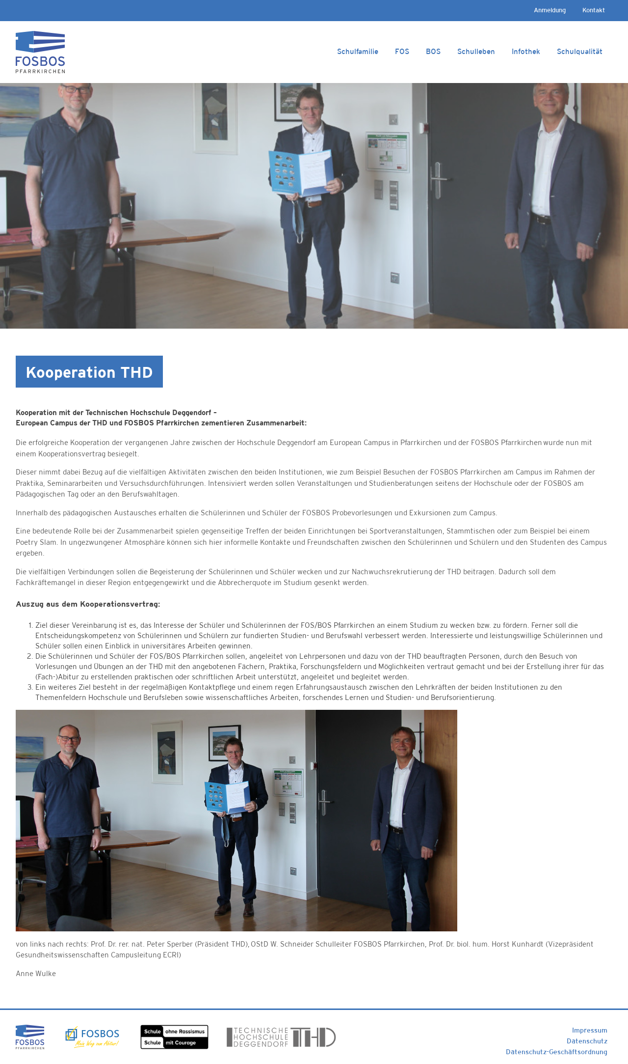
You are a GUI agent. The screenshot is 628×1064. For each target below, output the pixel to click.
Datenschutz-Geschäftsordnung (556, 1052)
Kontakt (593, 10)
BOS (433, 51)
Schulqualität (579, 51)
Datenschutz (587, 1041)
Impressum (589, 1030)
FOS (402, 51)
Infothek (526, 51)
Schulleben (476, 51)
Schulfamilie (357, 51)
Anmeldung (550, 10)
